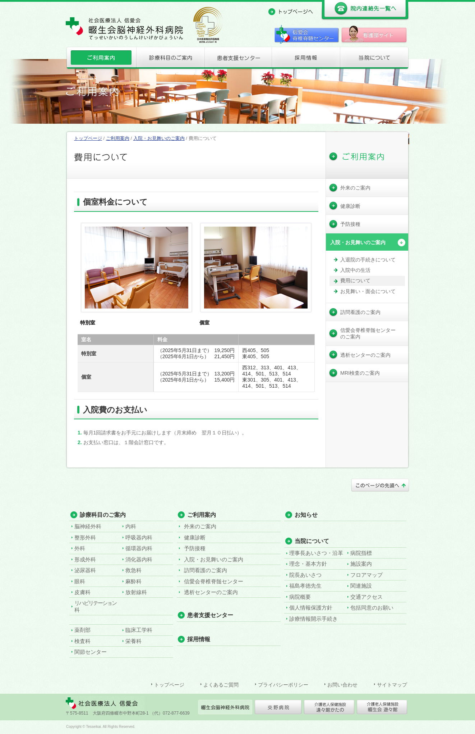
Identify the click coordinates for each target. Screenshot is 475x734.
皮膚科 (82, 592)
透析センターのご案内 (211, 592)
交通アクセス (366, 597)
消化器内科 (138, 559)
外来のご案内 (200, 526)
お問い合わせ (342, 685)
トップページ (88, 138)
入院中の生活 (355, 270)
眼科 (79, 581)
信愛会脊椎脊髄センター (213, 581)
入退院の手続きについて (368, 260)
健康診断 (195, 537)
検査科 (82, 641)
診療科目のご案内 (169, 59)
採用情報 (306, 59)
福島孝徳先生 (305, 586)
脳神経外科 (87, 526)
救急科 (133, 570)
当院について (374, 59)
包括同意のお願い (371, 608)
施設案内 (361, 564)
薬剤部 (82, 630)
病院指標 (361, 553)
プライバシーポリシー (283, 685)
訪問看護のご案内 (205, 570)
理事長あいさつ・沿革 (316, 553)
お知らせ (306, 515)
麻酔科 (133, 581)
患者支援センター (237, 59)
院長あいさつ (305, 575)
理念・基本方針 (308, 564)
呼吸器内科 (138, 537)
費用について (355, 280)
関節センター (90, 652)
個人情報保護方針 (310, 608)
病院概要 (300, 597)
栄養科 (133, 641)
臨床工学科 (138, 630)
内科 (130, 526)
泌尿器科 (85, 570)
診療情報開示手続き (313, 619)
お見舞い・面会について (368, 291)
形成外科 (85, 559)
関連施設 (361, 586)
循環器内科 (138, 548)
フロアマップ (366, 575)
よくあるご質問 (221, 685)
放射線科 (136, 592)
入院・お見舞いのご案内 (159, 138)
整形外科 (85, 537)
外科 (79, 548)
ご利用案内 (100, 59)
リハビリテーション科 (95, 606)
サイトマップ (392, 685)
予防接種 (195, 548)
